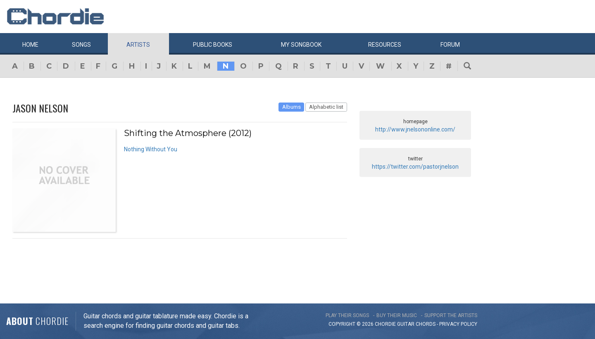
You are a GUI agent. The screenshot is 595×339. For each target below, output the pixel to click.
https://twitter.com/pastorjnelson (415, 166)
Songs (81, 44)
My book (301, 44)
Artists (138, 44)
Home (30, 44)
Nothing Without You (150, 149)
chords (426, 324)
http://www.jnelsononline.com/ (415, 129)
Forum (450, 44)
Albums (291, 107)
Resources (384, 44)
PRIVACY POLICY (458, 324)
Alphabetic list (326, 107)
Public (212, 44)
